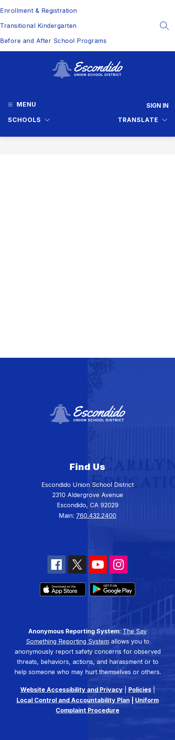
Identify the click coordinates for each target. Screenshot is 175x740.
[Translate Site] (142, 120)
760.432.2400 (96, 515)
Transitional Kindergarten (38, 25)
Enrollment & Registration (38, 10)
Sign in (157, 105)
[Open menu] (21, 104)
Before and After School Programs (53, 40)
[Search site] (164, 25)
